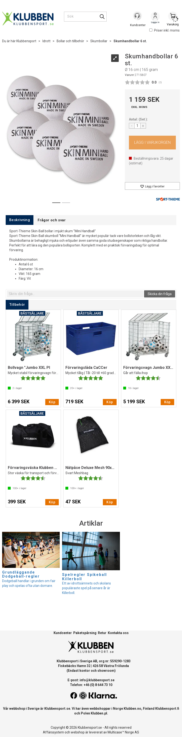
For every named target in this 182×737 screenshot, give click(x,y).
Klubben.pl (99, 713)
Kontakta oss (118, 633)
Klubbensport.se (57, 708)
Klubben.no (132, 708)
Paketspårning (84, 633)
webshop (78, 732)
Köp (152, 142)
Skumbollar (98, 41)
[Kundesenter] (138, 16)
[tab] (19, 220)
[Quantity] (137, 126)
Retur (102, 633)
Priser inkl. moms (164, 30)
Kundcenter (63, 633)
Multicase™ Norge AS (123, 732)
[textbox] (75, 294)
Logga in (155, 16)
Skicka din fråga (160, 294)
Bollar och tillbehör (70, 41)
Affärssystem (53, 732)
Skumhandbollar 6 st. (130, 41)
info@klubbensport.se (97, 680)
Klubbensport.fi (167, 708)
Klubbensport (26, 41)
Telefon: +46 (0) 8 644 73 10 (91, 685)
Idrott (46, 41)
